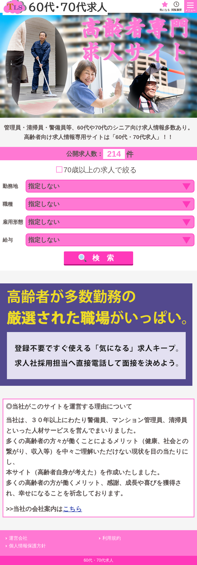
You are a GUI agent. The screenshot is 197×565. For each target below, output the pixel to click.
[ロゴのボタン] (190, 6)
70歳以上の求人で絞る (100, 170)
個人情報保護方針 (27, 545)
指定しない (44, 186)
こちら (72, 508)
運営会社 (18, 538)
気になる (165, 6)
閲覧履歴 (176, 6)
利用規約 (111, 538)
